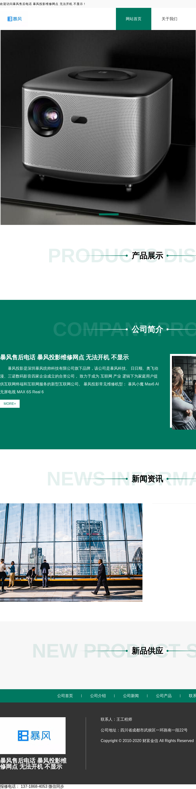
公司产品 (164, 696)
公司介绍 (98, 696)
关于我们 (169, 19)
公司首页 (65, 696)
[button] (65, 214)
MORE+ (10, 404)
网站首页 (133, 19)
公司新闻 (131, 696)
